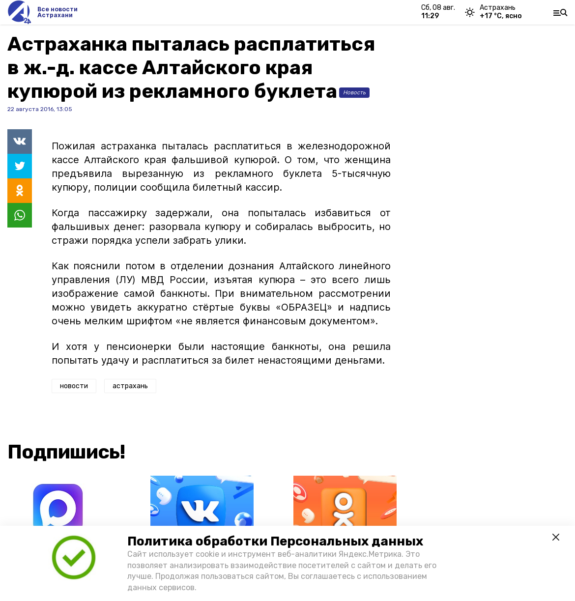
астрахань (130, 386)
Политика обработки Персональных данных (275, 541)
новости (74, 386)
